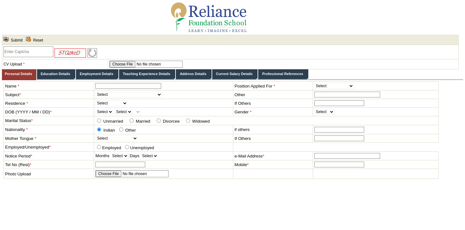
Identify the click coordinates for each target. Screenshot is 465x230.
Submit (17, 40)
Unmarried (112, 121)
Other (130, 130)
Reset (38, 40)
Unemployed (142, 147)
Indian (108, 130)
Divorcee (171, 121)
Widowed (200, 121)
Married (142, 121)
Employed (111, 147)
